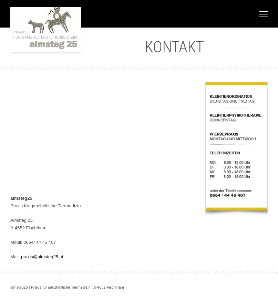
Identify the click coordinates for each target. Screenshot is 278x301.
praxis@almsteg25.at (42, 256)
